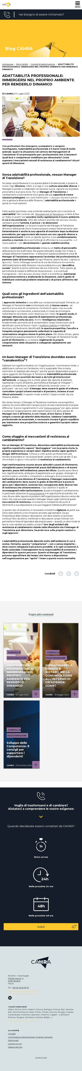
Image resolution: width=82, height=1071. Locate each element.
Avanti (57, 926)
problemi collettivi (49, 325)
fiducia (23, 380)
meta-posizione (52, 408)
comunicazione (37, 493)
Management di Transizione (49, 214)
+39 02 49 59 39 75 (20, 988)
